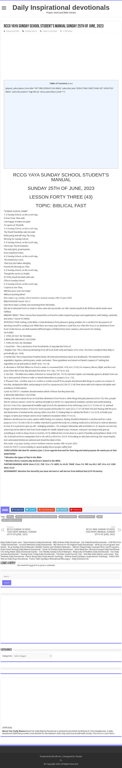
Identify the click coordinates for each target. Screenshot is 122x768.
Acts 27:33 (73, 367)
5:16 (73, 384)
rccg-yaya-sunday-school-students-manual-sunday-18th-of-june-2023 (45, 443)
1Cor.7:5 (16, 423)
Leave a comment (50, 31)
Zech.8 (50, 405)
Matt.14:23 (9, 468)
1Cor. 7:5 (69, 377)
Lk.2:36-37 (65, 384)
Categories (7, 656)
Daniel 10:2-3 (24, 301)
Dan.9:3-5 (100, 405)
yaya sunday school (12, 520)
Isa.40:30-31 (57, 402)
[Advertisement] (61, 57)
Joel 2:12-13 (89, 405)
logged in (33, 565)
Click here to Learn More (103, 733)
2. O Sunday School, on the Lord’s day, (21, 228)
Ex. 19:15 (62, 374)
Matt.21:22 (34, 464)
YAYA (34, 174)
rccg (10, 517)
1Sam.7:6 (79, 464)
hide (70, 84)
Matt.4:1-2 (92, 426)
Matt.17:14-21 (68, 416)
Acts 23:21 (61, 436)
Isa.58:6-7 (52, 412)
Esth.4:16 (25, 423)
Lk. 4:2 (65, 371)
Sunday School (31, 31)
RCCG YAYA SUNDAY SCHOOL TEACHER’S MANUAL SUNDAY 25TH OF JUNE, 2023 (99, 531)
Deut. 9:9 (45, 371)
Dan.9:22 (16, 405)
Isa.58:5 (90, 423)
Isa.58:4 (52, 436)
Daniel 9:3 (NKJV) (22, 319)
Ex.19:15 (46, 433)
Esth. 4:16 (64, 367)
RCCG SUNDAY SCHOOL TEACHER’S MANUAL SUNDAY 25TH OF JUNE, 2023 (23, 531)
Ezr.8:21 (7, 405)
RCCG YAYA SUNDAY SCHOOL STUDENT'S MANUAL (36, 517)
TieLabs (78, 756)
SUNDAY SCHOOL (87, 517)
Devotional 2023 (12, 31)
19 (55, 405)
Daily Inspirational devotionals (60, 7)
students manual (68, 517)
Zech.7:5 (99, 398)
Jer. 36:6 (19, 353)
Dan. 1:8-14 (43, 364)
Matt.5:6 (88, 409)
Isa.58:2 (92, 464)
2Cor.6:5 (106, 464)
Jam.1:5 (42, 450)
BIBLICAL (63, 205)
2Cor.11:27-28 (77, 409)
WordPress (56, 756)
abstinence (27, 346)
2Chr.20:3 (78, 350)
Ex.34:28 (64, 464)
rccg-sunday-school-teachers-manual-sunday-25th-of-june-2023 (42, 298)
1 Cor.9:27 (93, 412)
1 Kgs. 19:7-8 (56, 371)
